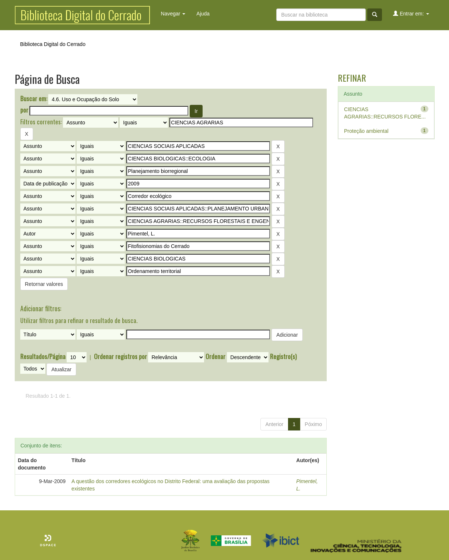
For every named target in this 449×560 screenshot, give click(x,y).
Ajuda (203, 14)
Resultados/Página (43, 356)
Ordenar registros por (120, 356)
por (24, 110)
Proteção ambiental (366, 131)
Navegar (173, 14)
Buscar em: (33, 98)
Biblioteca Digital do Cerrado (52, 44)
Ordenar (215, 356)
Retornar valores (44, 284)
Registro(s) (283, 356)
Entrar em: (411, 13)
